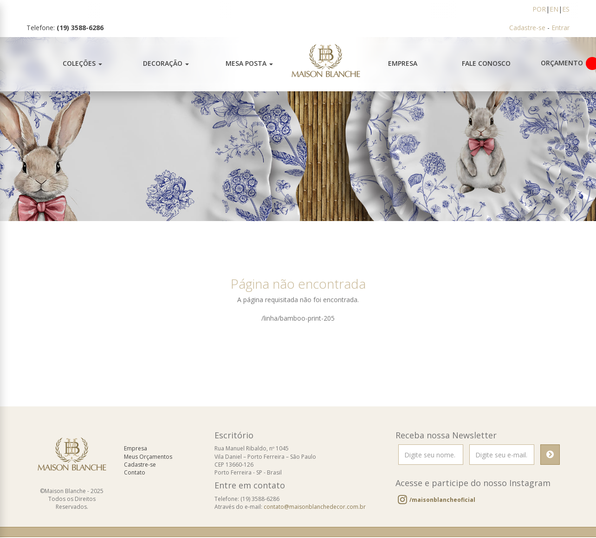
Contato (134, 473)
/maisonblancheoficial (442, 501)
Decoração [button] (166, 63)
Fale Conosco (486, 63)
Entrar (560, 27)
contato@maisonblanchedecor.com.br (315, 508)
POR (539, 9)
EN (554, 9)
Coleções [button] (82, 63)
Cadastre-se (527, 27)
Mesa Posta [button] (249, 63)
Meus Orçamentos (148, 458)
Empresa (402, 63)
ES (566, 9)
